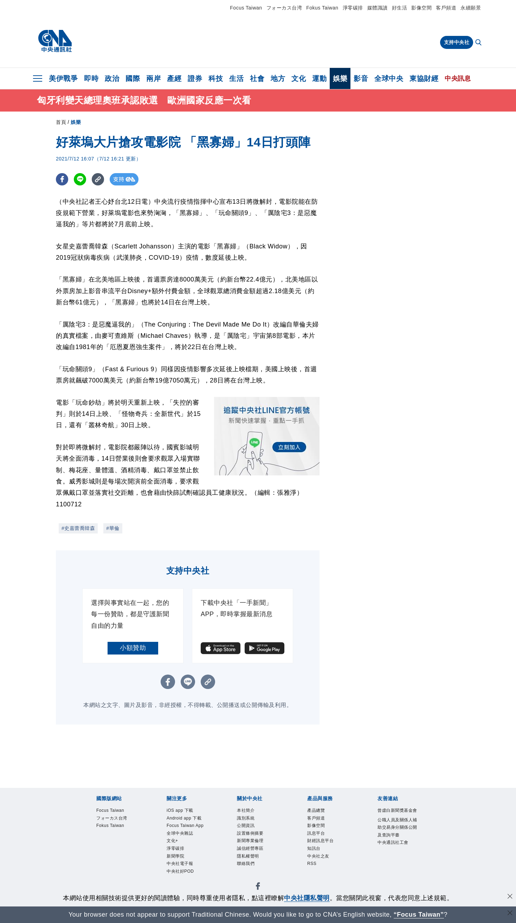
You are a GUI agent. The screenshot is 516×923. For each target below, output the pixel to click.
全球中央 (388, 78)
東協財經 (423, 78)
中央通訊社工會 (394, 851)
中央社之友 (319, 857)
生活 (236, 78)
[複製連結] (98, 179)
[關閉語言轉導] (510, 913)
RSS (312, 865)
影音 (361, 78)
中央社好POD (181, 873)
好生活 (399, 7)
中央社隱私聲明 (307, 898)
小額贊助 (133, 647)
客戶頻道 (446, 7)
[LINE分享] (80, 179)
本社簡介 (246, 810)
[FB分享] (62, 179)
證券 (195, 78)
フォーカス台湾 (284, 7)
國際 (132, 78)
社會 (257, 78)
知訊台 (314, 850)
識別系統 (246, 818)
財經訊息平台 (321, 842)
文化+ (173, 842)
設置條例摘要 (251, 834)
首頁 (61, 122)
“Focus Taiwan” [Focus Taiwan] (419, 914)
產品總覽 (316, 810)
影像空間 (421, 7)
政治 (112, 78)
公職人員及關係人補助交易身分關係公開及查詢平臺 (396, 836)
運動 (319, 78)
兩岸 (153, 78)
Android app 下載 (185, 818)
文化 (298, 78)
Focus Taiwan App (186, 826)
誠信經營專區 (251, 850)
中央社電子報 (181, 865)
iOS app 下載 (181, 810)
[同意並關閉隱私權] (510, 897)
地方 (278, 78)
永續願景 (470, 7)
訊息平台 (316, 834)
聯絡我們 (246, 865)
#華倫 (112, 528)
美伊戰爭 (63, 78)
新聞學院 (176, 857)
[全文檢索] (479, 43)
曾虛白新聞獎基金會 (396, 814)
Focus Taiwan (246, 7)
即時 (91, 78)
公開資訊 (246, 826)
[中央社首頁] (55, 41)
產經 (174, 78)
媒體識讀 (377, 7)
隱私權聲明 (249, 857)
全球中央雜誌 (181, 834)
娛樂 (340, 78)
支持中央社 (457, 42)
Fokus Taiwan (322, 7)
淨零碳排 (353, 7)
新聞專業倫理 (251, 842)
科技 (215, 78)
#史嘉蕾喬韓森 (78, 528)
